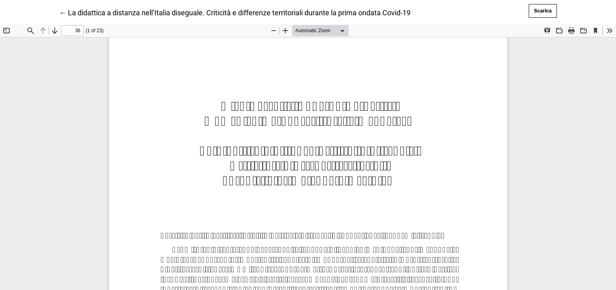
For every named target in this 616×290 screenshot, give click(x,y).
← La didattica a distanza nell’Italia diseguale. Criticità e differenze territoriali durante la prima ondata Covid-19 (235, 12)
